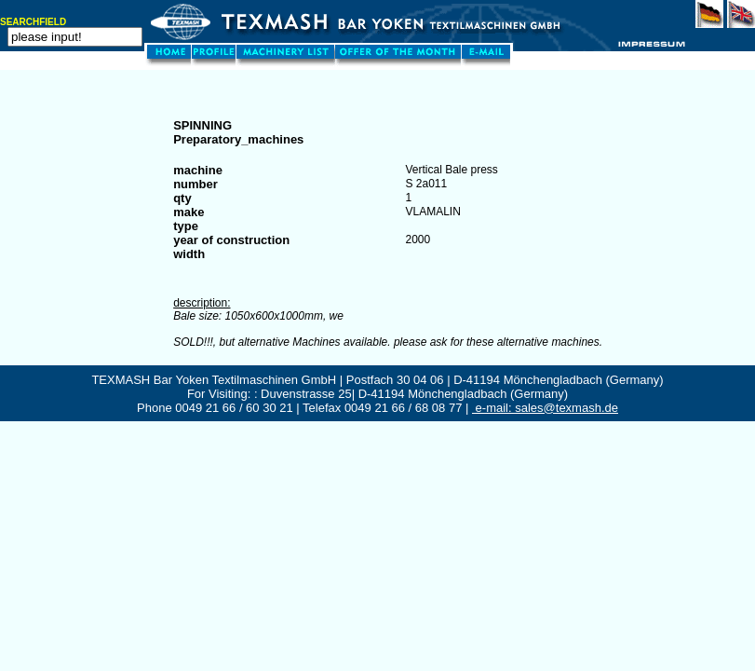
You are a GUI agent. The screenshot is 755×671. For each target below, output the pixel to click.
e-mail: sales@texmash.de (545, 408)
